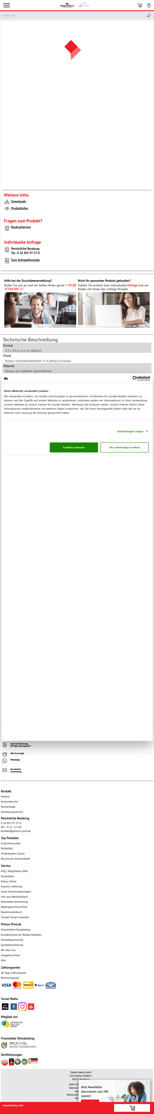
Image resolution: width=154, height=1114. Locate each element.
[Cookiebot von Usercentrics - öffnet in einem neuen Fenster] (135, 378)
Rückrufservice (17, 228)
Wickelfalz (7, 848)
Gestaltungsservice (12, 812)
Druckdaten (7, 876)
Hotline (5, 796)
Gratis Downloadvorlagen (16, 891)
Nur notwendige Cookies (124, 447)
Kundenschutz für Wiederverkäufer (21, 934)
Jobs (3, 960)
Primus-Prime (8, 881)
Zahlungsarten (10, 967)
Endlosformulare (11, 843)
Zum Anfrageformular (22, 260)
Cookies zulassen (74, 447)
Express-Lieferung (11, 886)
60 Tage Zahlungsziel (13, 972)
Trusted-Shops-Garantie (15, 917)
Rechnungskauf (10, 977)
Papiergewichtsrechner (14, 907)
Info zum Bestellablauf (14, 896)
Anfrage (132, 285)
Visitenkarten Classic (13, 853)
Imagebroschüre (10, 955)
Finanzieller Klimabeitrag (15, 929)
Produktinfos (16, 209)
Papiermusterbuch (11, 912)
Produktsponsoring (12, 939)
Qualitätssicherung (12, 945)
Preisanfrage (8, 806)
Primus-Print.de (11, 924)
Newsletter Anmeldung (14, 901)
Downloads (15, 202)
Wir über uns (8, 950)
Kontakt (6, 791)
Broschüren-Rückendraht (15, 858)
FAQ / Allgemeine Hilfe (14, 871)
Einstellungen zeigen (130, 431)
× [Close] (147, 1082)
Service (5, 866)
